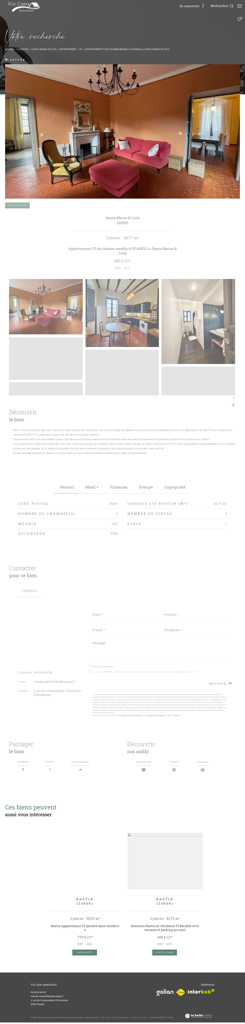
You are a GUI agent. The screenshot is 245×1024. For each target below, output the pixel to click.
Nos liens (144, 1019)
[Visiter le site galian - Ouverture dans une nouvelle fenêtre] (165, 994)
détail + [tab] (92, 487)
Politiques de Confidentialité (132, 715)
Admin (135, 1019)
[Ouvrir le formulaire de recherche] (220, 6)
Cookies (170, 1019)
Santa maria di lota (43, 49)
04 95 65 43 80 (43, 672)
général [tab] (67, 487)
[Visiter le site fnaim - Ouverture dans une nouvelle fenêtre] (180, 994)
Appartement (68, 49)
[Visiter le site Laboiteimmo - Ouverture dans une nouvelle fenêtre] (198, 1017)
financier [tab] (119, 487)
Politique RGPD (157, 1019)
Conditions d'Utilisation (155, 715)
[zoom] (46, 333)
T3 (80, 49)
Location (23, 49)
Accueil (9, 49)
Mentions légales (121, 1019)
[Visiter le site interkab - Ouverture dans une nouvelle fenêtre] (201, 993)
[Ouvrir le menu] (239, 6)
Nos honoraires (91, 1019)
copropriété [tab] (174, 487)
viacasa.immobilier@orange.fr (54, 681)
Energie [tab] (146, 487)
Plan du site (106, 1019)
